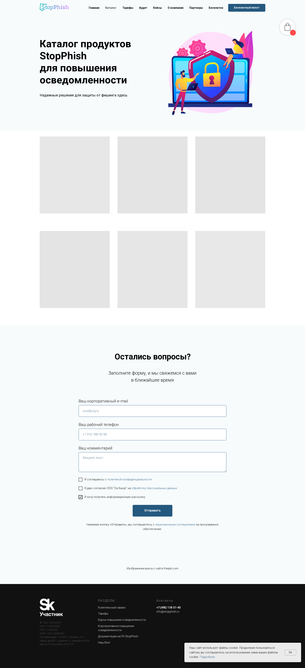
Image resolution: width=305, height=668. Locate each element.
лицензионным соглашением (175, 524)
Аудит (143, 7)
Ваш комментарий (95, 448)
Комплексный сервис (112, 607)
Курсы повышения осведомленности (122, 619)
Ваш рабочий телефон (99, 424)
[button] (246, 8)
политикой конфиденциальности (129, 479)
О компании (175, 7)
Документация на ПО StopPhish (118, 636)
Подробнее (207, 657)
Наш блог (104, 642)
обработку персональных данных (154, 488)
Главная (94, 7)
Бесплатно (216, 7)
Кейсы (157, 7)
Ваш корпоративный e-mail (103, 401)
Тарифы (127, 7)
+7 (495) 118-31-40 (168, 607)
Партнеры (196, 7)
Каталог (111, 7)
